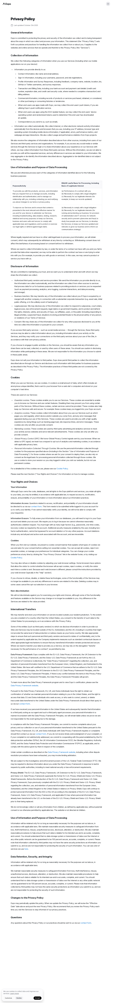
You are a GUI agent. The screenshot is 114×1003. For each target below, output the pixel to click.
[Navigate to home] (7, 4)
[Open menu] (108, 4)
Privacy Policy (23, 19)
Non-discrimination (20, 591)
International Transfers (23, 609)
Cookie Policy (62, 468)
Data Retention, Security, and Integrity (31, 856)
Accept (37, 998)
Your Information (19, 487)
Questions (16, 917)
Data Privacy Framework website (24, 685)
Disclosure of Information (24, 266)
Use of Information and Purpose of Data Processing (39, 167)
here (26, 849)
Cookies (15, 377)
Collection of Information (24, 55)
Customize (8, 998)
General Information (21, 32)
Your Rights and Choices (24, 481)
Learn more (14, 993)
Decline (19, 998)
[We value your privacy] (22, 995)
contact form (36, 506)
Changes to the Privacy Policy (27, 897)
